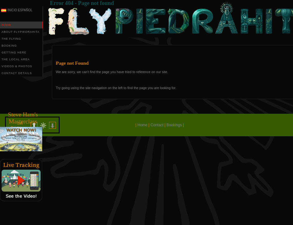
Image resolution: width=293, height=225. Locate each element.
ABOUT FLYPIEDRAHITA (21, 31)
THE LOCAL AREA (16, 59)
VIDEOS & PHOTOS (17, 66)
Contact (157, 125)
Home (142, 125)
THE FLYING (11, 38)
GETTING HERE (14, 52)
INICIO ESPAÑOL (19, 10)
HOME (6, 25)
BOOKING (9, 45)
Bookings (174, 125)
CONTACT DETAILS (17, 73)
